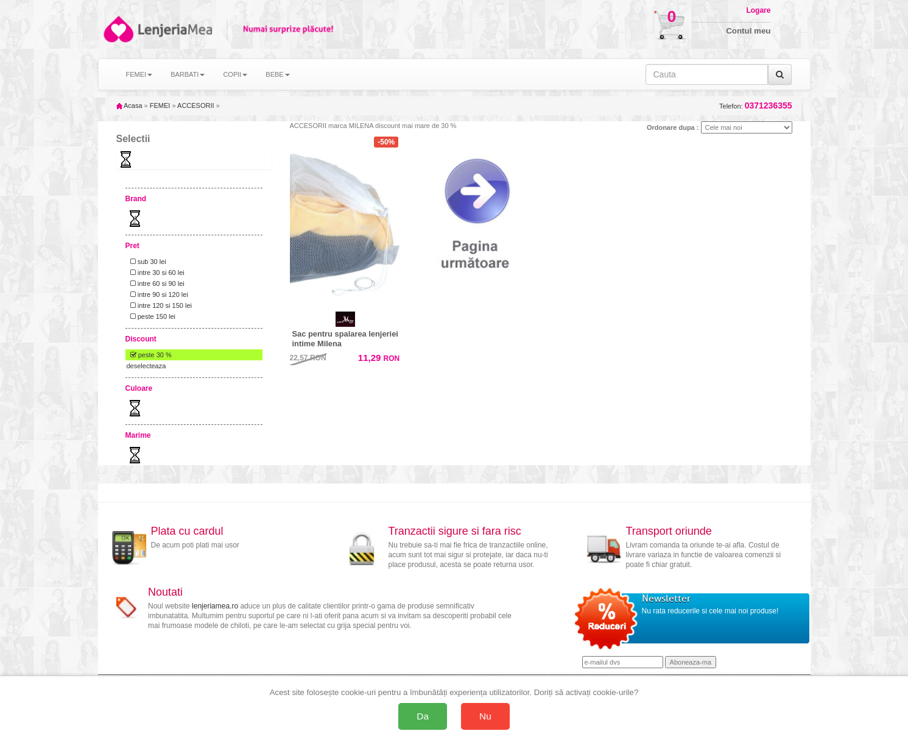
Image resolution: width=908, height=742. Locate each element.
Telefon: (755, 105)
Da (423, 716)
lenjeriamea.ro (215, 606)
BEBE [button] (277, 74)
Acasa (129, 105)
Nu (485, 716)
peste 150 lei (151, 316)
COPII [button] (235, 74)
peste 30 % (149, 355)
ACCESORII (195, 105)
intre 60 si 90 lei (156, 283)
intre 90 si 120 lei (157, 294)
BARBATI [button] (188, 74)
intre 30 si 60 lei (156, 272)
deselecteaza (146, 365)
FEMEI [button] (139, 74)
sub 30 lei (146, 261)
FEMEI (160, 105)
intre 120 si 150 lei (159, 305)
